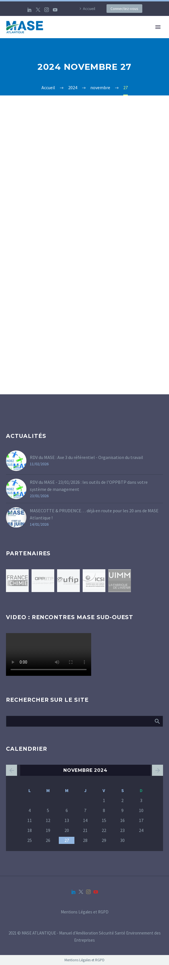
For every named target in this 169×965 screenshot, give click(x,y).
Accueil (89, 8)
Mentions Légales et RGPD (85, 912)
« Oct (11, 770)
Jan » (157, 770)
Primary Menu (157, 27)
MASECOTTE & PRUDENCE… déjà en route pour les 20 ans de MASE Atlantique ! (94, 514)
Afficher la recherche (157, 721)
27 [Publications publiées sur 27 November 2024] (66, 840)
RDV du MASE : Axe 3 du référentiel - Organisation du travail (86, 457)
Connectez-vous (124, 8)
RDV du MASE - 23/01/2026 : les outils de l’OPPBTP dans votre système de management (89, 485)
